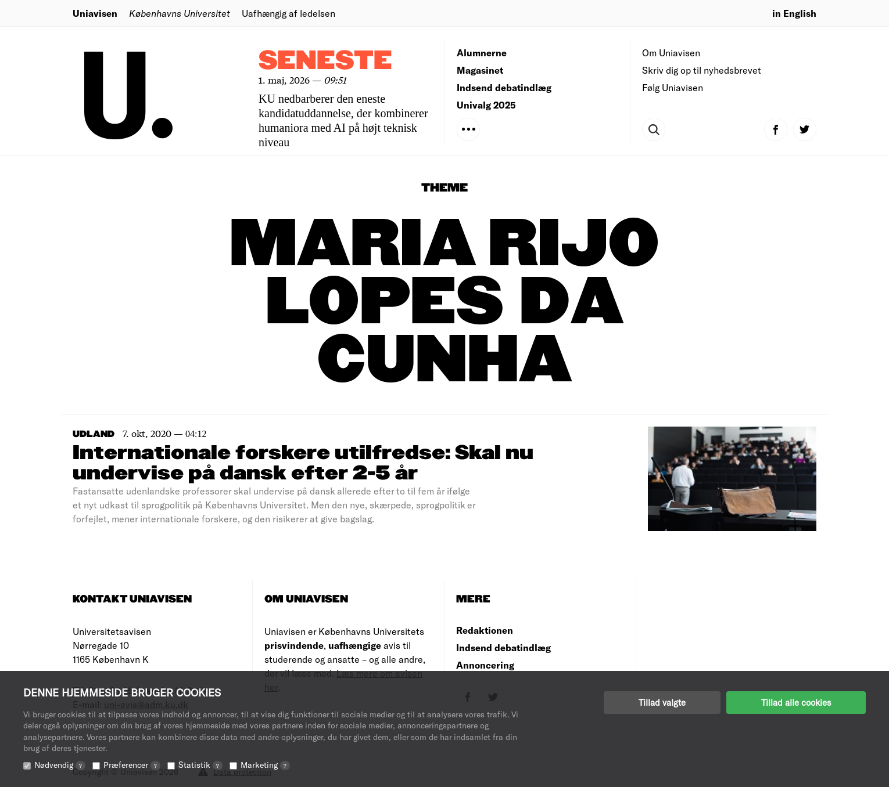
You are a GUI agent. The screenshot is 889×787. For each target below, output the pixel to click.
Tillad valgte (662, 702)
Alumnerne (482, 52)
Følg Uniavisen (672, 87)
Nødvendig (59, 765)
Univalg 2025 (486, 104)
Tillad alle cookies (796, 702)
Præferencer (131, 765)
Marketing (265, 765)
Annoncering (485, 664)
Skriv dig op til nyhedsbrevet (701, 69)
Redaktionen (484, 630)
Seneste (325, 61)
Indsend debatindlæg (504, 87)
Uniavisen (95, 13)
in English (794, 13)
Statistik (200, 765)
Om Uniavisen (671, 52)
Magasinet (480, 69)
